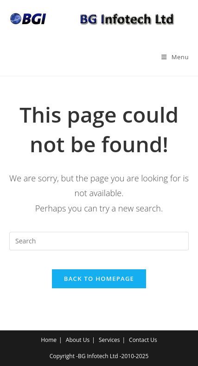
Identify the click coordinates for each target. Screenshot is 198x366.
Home (49, 340)
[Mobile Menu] (175, 57)
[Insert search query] (99, 241)
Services (109, 340)
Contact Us (143, 340)
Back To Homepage (99, 278)
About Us (77, 340)
